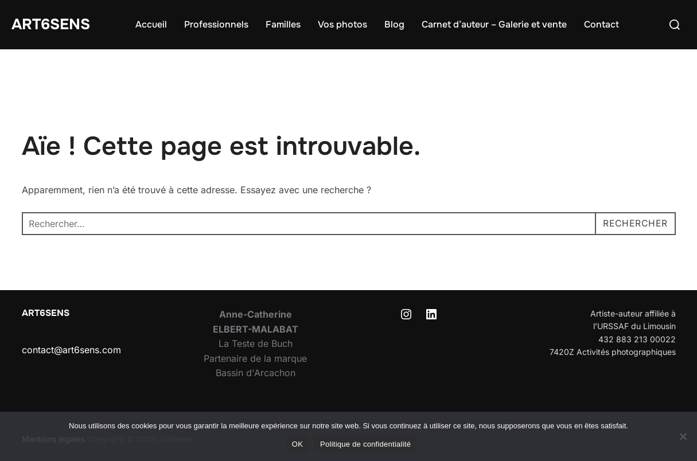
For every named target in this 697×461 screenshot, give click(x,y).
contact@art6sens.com (71, 349)
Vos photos (342, 24)
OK (297, 444)
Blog (394, 24)
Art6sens (50, 24)
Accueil (151, 24)
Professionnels (216, 24)
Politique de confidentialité (365, 444)
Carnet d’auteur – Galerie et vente (494, 24)
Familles (283, 24)
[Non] (682, 436)
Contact (601, 24)
